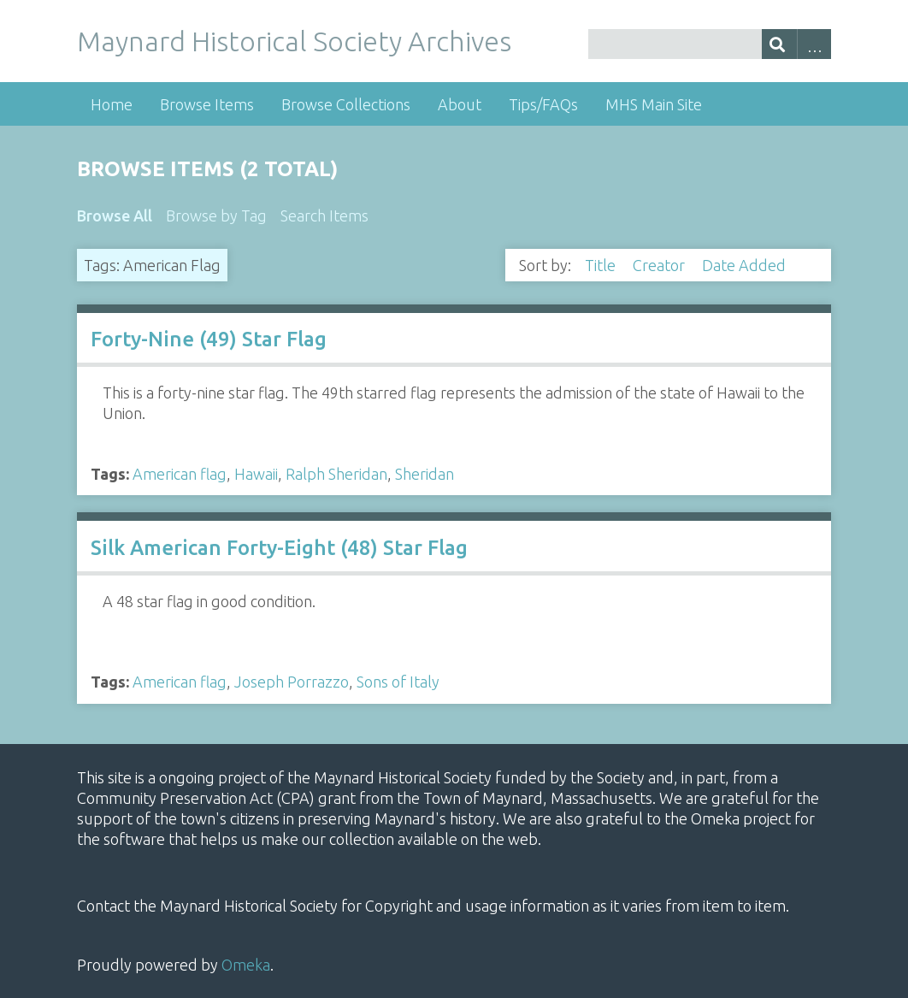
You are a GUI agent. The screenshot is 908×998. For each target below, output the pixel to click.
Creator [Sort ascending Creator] (660, 265)
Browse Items (207, 104)
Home (112, 104)
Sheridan (424, 473)
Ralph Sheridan (336, 473)
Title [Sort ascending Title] (602, 265)
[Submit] (779, 44)
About (459, 104)
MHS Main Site (653, 104)
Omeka (245, 964)
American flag (180, 473)
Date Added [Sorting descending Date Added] (745, 265)
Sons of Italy (398, 681)
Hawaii (256, 473)
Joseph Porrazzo (291, 681)
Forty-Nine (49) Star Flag (209, 339)
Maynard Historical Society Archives (294, 41)
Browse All (114, 215)
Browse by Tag (216, 215)
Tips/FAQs (543, 104)
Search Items (324, 215)
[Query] (709, 44)
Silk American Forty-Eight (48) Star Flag (279, 547)
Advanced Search (814, 44)
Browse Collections (345, 104)
